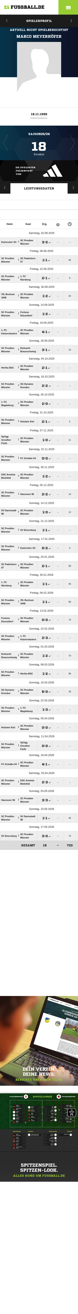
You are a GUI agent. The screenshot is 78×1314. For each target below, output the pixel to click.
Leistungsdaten (39, 188)
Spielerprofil (39, 20)
